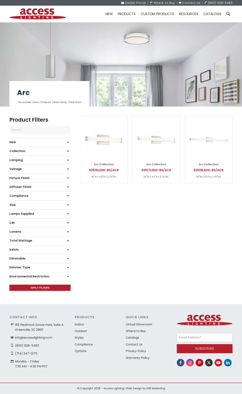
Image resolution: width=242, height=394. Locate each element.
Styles (79, 337)
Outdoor (81, 331)
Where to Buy (136, 331)
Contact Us (134, 344)
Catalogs (132, 337)
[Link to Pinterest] (199, 362)
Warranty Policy (138, 358)
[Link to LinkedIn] (228, 362)
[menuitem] (133, 3)
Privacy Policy (136, 351)
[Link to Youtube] (218, 362)
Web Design (134, 388)
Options (80, 351)
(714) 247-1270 (26, 353)
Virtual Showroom (139, 324)
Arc (23, 92)
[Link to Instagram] (190, 362)
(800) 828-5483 (27, 345)
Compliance (84, 344)
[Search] (228, 13)
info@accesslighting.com (33, 337)
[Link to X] (209, 362)
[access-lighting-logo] (37, 13)
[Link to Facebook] (180, 362)
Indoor (79, 324)
